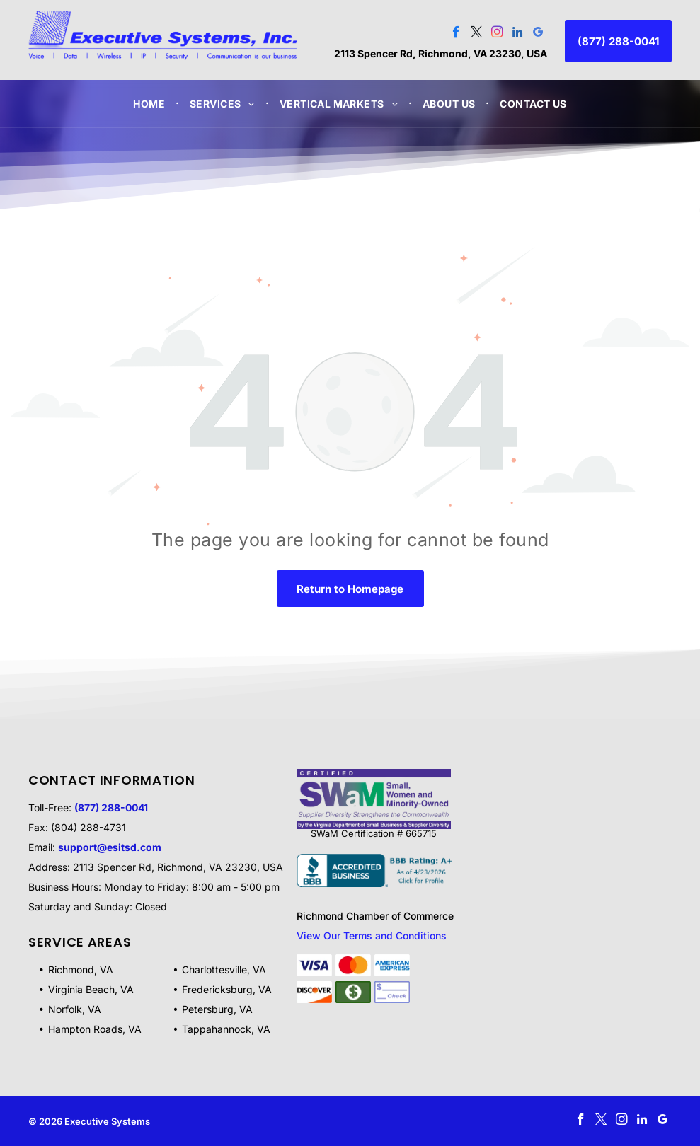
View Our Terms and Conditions (372, 936)
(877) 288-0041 (111, 807)
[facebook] (456, 34)
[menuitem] (150, 104)
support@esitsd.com (109, 847)
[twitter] (477, 34)
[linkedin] (518, 34)
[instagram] (497, 34)
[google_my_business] (538, 34)
